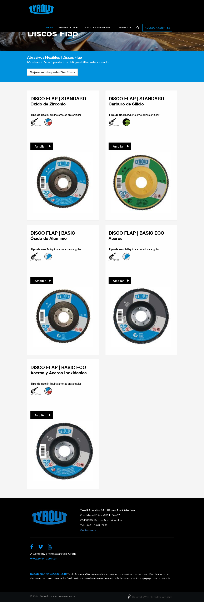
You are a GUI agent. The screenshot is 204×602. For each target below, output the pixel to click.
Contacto (123, 27)
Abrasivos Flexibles (43, 57)
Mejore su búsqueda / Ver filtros (52, 72)
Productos (68, 27)
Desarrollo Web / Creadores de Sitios (152, 597)
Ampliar (40, 146)
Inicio (49, 27)
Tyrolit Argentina (96, 27)
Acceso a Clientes (157, 27)
